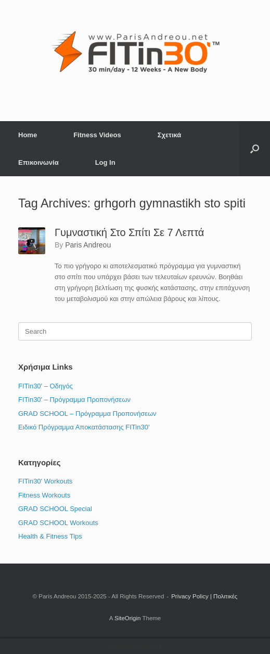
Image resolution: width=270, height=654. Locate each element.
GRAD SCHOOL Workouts (58, 523)
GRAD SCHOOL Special (55, 509)
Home (27, 135)
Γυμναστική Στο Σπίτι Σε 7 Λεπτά (129, 232)
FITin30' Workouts (45, 481)
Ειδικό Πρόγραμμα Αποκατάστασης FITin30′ (83, 427)
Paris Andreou (88, 245)
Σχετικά (170, 135)
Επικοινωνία (38, 162)
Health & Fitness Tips (50, 536)
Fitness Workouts (44, 495)
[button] (254, 148)
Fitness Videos (97, 135)
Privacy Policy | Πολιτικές (204, 596)
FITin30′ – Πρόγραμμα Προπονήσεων (74, 399)
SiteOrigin (127, 618)
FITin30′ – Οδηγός (45, 386)
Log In (105, 162)
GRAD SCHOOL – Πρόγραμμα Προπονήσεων (87, 413)
